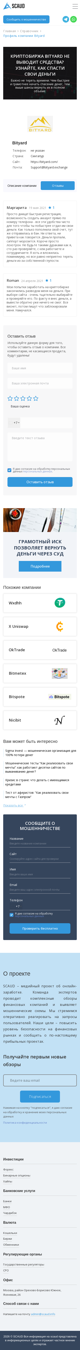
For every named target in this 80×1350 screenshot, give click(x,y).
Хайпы (7, 1181)
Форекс (8, 1169)
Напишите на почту (29, 1314)
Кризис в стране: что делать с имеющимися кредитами (37, 782)
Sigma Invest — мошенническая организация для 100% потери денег (40, 753)
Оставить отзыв (40, 482)
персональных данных (37, 471)
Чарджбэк (10, 1213)
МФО (6, 1207)
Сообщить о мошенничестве (26, 19)
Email (13, 885)
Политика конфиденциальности (25, 1122)
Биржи (7, 1239)
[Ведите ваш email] (40, 1080)
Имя (13, 869)
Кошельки (10, 1233)
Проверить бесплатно (40, 928)
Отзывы (58, 186)
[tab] (23, 185)
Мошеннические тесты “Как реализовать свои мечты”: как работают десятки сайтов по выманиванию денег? (39, 767)
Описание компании (21, 186)
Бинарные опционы (16, 1175)
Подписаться (40, 1096)
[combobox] (14, 423)
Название (16, 839)
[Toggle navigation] (75, 6)
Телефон (16, 900)
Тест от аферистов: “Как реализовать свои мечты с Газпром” (36, 795)
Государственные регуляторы (23, 1264)
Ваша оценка (20, 406)
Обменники (11, 1244)
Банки (7, 1201)
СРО (6, 1270)
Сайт (13, 854)
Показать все (14, 805)
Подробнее (40, 566)
